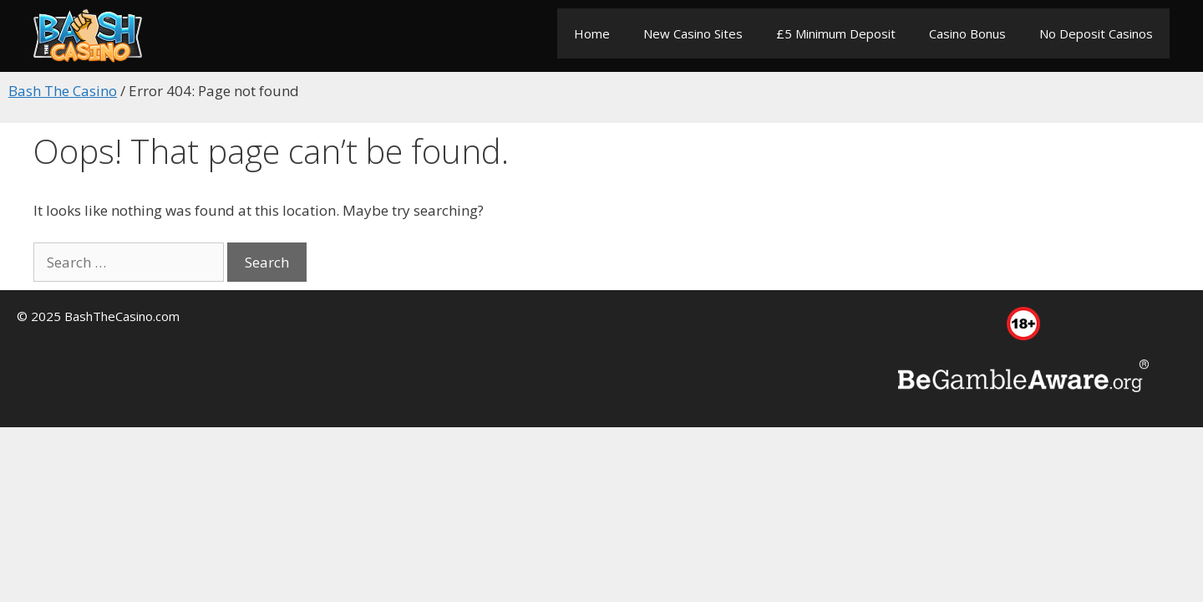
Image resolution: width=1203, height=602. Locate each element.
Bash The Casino (62, 90)
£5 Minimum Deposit (836, 33)
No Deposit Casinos (1096, 33)
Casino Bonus (967, 33)
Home (592, 33)
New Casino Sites (693, 33)
